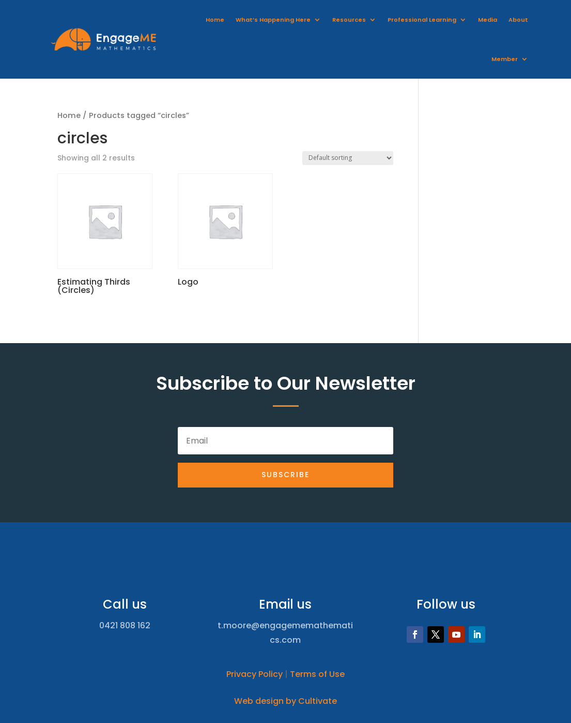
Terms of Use (317, 674)
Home (215, 20)
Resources (349, 20)
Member (504, 59)
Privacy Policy (254, 674)
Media (487, 20)
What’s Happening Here (273, 20)
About (518, 20)
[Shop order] (347, 158)
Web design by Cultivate (285, 701)
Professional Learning (422, 20)
